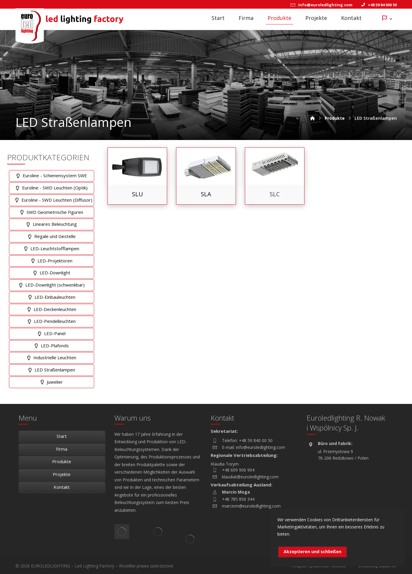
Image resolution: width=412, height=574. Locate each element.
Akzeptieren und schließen (312, 551)
